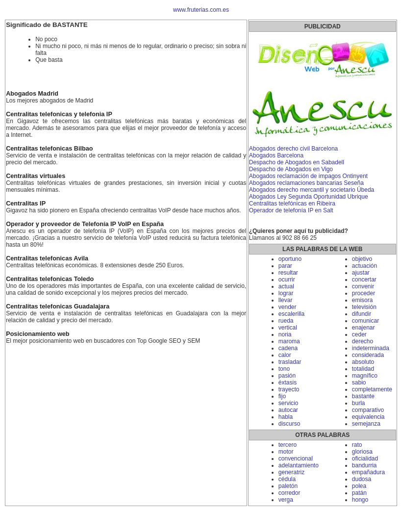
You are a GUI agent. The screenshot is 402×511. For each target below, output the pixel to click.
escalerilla (291, 313)
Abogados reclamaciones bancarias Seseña (306, 182)
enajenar (363, 327)
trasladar (290, 361)
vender (287, 307)
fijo (282, 396)
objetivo (362, 259)
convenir (363, 286)
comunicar (365, 320)
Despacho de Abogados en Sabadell (296, 162)
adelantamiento (298, 465)
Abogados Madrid (32, 93)
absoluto (363, 361)
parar (285, 265)
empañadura (368, 472)
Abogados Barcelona (276, 155)
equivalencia (368, 416)
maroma (289, 341)
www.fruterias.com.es (201, 9)
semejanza (366, 423)
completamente (372, 389)
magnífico (364, 375)
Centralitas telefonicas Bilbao (49, 148)
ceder (359, 334)
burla (358, 403)
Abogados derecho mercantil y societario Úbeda (311, 189)
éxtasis (287, 382)
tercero (287, 444)
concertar (364, 279)
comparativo (368, 410)
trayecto (289, 389)
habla (285, 416)
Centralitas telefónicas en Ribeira (292, 203)
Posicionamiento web (37, 334)
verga (285, 499)
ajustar (361, 272)
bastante (363, 396)
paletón (288, 486)
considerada (368, 355)
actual (286, 286)
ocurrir (286, 279)
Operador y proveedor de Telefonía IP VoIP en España (85, 224)
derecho (362, 341)
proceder (363, 293)
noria (285, 334)
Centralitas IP (26, 203)
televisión (364, 307)
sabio (359, 382)
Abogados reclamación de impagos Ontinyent (308, 176)
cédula (287, 479)
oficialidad (365, 458)
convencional (295, 458)
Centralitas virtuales (35, 176)
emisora (362, 300)
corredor (289, 492)
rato (357, 444)
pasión (287, 375)
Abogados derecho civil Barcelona (293, 148)
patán (359, 492)
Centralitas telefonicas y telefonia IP (59, 114)
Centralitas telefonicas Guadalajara (57, 306)
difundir (361, 313)
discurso (289, 423)
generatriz (291, 472)
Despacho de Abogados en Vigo (291, 169)
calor (284, 355)
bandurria (364, 465)
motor (286, 451)
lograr (286, 293)
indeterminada (370, 348)
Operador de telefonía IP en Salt (291, 210)
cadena (288, 348)
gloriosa (362, 451)
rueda (286, 320)
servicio (288, 403)
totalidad (363, 368)
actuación (364, 265)
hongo (360, 499)
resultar (288, 272)
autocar (288, 410)
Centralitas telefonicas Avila (47, 258)
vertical (287, 327)
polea (359, 486)
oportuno (290, 259)
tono (284, 368)
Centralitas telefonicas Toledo (50, 279)
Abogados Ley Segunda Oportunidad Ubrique (308, 196)
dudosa (361, 479)
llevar (285, 300)
